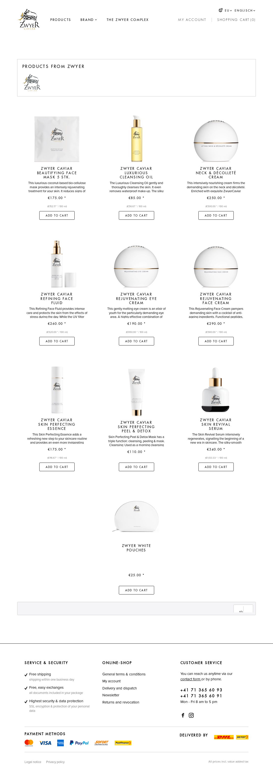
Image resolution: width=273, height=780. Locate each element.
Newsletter (110, 695)
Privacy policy (55, 762)
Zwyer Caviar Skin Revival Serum (216, 424)
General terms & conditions (124, 674)
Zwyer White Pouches (136, 548)
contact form (190, 679)
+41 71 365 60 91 (201, 696)
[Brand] (87, 20)
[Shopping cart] (236, 20)
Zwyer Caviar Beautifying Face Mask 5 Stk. (57, 173)
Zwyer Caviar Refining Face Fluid (57, 299)
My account (111, 681)
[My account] (192, 20)
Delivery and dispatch (119, 688)
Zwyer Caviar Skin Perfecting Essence (57, 424)
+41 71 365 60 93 (201, 690)
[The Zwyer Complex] (128, 20)
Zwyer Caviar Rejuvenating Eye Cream (136, 299)
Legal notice (33, 762)
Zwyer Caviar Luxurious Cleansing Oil (136, 173)
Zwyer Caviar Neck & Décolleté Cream (216, 173)
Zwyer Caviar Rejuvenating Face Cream (216, 299)
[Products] (60, 20)
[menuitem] (60, 20)
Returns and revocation (120, 702)
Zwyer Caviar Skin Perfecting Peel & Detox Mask (136, 427)
